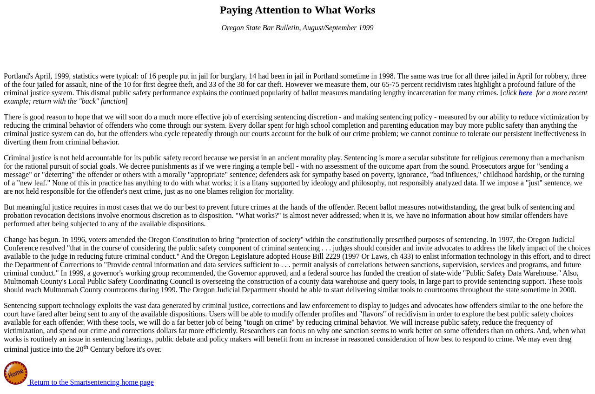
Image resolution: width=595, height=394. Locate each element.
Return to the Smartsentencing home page (90, 382)
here (525, 93)
